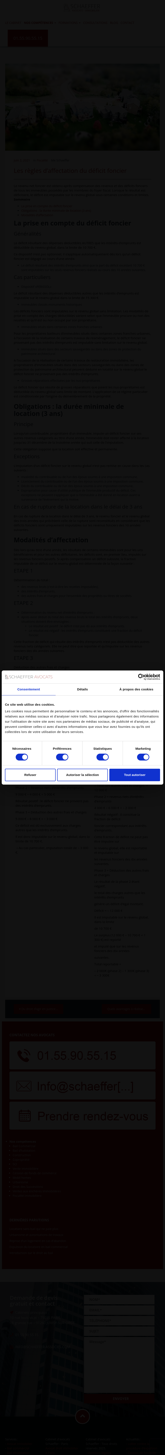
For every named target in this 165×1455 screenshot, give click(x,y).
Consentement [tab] (28, 689)
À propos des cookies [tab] (136, 689)
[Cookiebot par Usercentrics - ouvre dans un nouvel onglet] (141, 677)
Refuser (30, 775)
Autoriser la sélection (82, 775)
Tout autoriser (134, 775)
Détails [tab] (82, 689)
